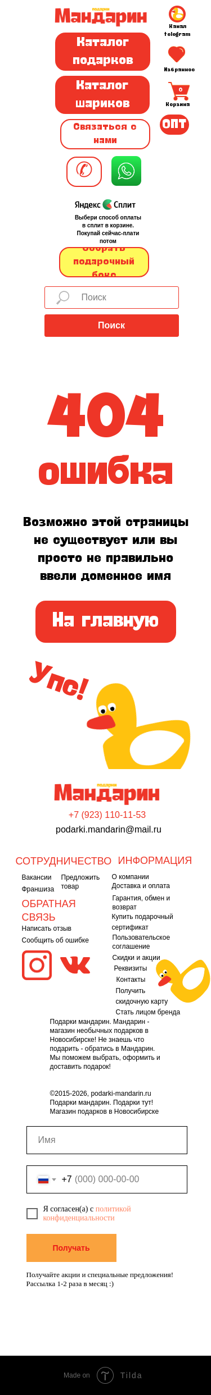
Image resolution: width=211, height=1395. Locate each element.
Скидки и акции (136, 958)
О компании (130, 877)
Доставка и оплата (141, 886)
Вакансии (37, 877)
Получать (70, 1247)
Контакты (131, 980)
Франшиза (38, 889)
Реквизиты (130, 968)
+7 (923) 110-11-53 (107, 815)
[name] (106, 1140)
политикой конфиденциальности (87, 1213)
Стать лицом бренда (148, 1012)
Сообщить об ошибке (55, 940)
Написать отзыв (46, 928)
